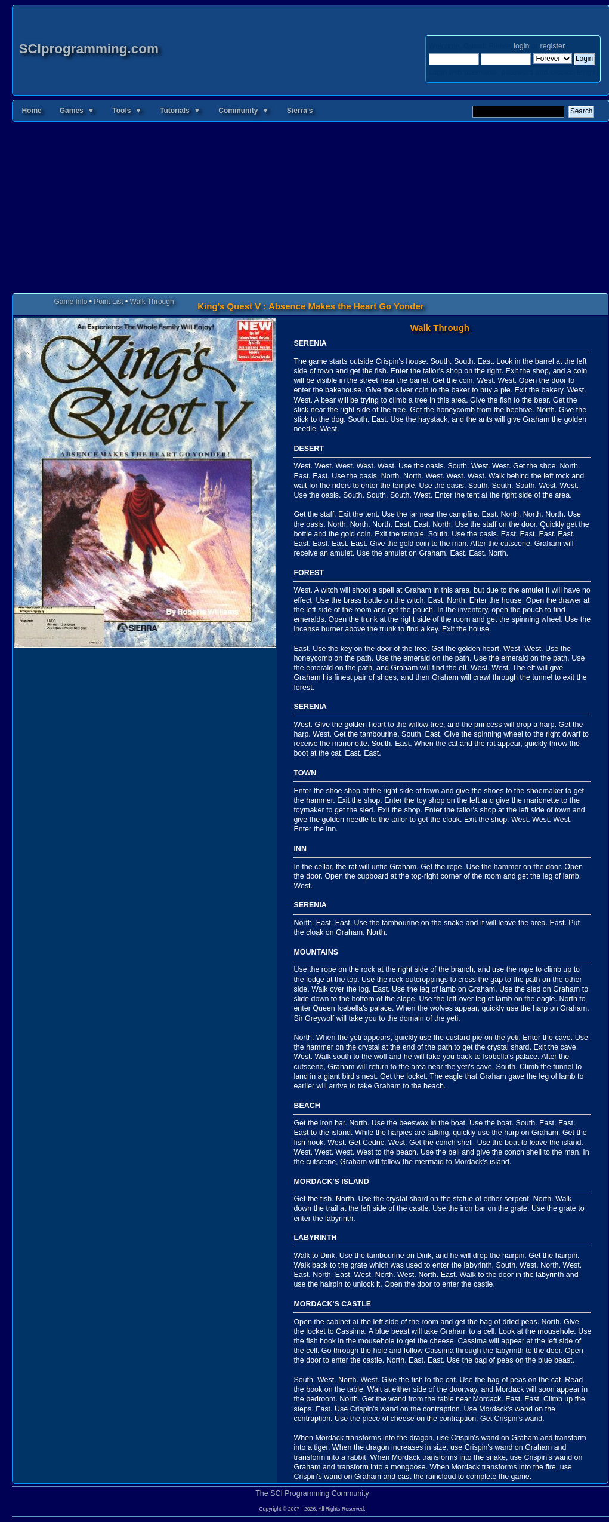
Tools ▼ (127, 110)
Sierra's (300, 110)
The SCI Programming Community (312, 1493)
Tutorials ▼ (180, 110)
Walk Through (152, 301)
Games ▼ (77, 110)
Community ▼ (243, 110)
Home (31, 110)
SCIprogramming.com (88, 48)
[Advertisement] (310, 209)
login (521, 46)
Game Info (70, 301)
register (552, 46)
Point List (108, 301)
